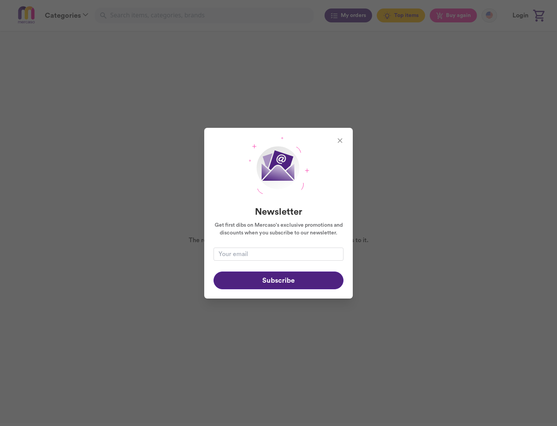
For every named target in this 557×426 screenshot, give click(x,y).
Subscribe (278, 280)
